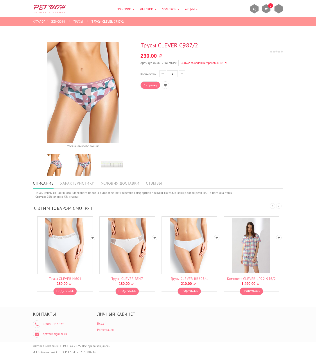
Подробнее (65, 291)
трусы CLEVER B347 (127, 278)
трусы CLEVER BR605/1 (189, 278)
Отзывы (154, 183)
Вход (100, 324)
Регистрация (105, 330)
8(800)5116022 (53, 324)
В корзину (150, 85)
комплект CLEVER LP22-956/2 (251, 278)
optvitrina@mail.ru (55, 334)
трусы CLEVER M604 (65, 278)
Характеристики (77, 183)
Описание (43, 183)
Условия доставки (120, 183)
